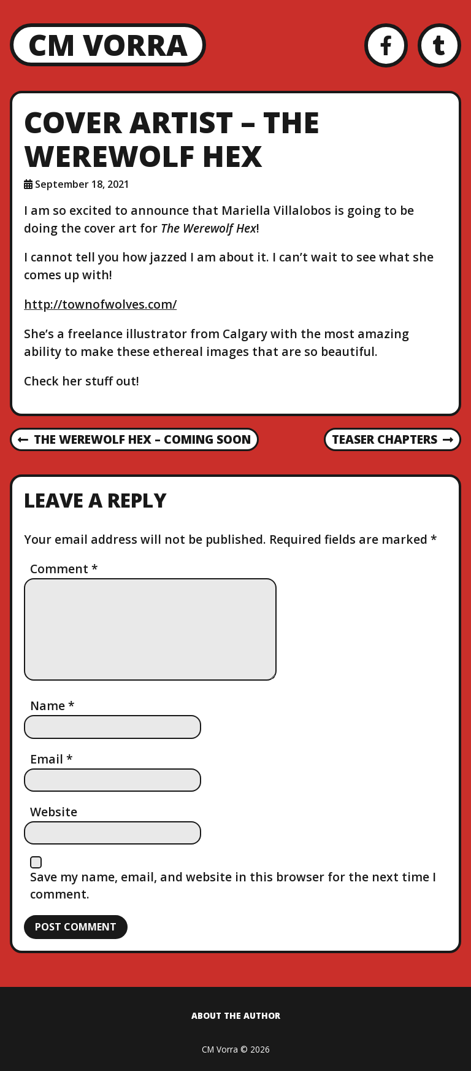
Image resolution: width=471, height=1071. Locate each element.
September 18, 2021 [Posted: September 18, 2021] (82, 184)
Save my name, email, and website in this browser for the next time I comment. (233, 885)
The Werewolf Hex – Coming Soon (134, 440)
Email (51, 759)
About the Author (235, 1015)
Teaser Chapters (392, 440)
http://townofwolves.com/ (100, 304)
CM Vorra (108, 44)
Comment (64, 568)
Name (52, 705)
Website (53, 811)
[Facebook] (386, 45)
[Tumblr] (439, 45)
